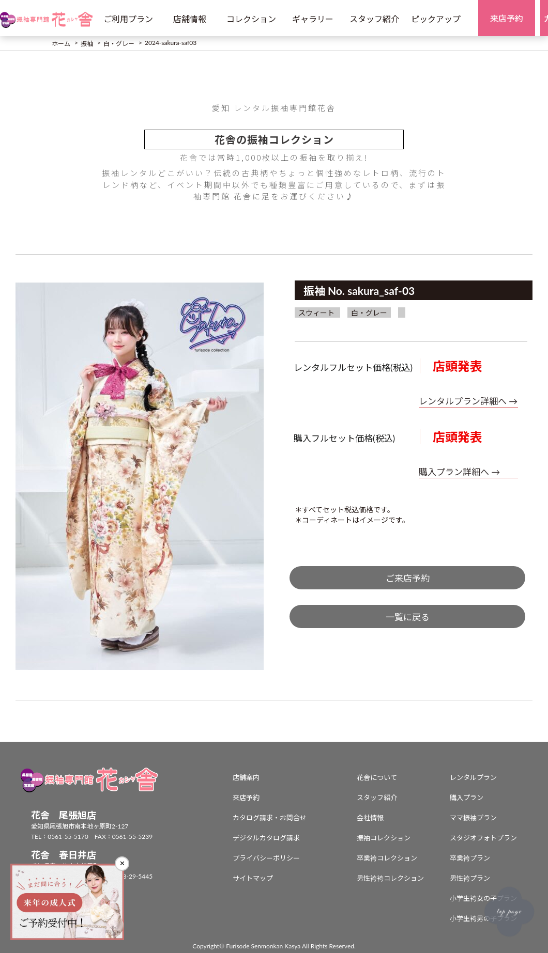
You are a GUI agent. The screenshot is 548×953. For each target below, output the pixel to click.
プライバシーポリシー (266, 858)
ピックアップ (436, 19)
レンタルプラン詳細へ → (468, 401)
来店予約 (246, 797)
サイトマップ (253, 878)
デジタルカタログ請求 (266, 838)
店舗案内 (246, 777)
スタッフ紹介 (374, 19)
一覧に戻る (408, 617)
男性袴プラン (470, 878)
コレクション (251, 19)
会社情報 (370, 818)
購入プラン (466, 797)
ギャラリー (312, 19)
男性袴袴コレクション (390, 878)
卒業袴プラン (470, 858)
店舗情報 (189, 19)
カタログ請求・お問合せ (270, 818)
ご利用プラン (128, 19)
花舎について (377, 777)
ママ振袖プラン (473, 818)
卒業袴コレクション (387, 858)
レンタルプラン (473, 777)
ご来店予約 (408, 578)
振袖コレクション (383, 838)
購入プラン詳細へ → (459, 471)
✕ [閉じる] (122, 863)
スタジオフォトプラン (483, 838)
